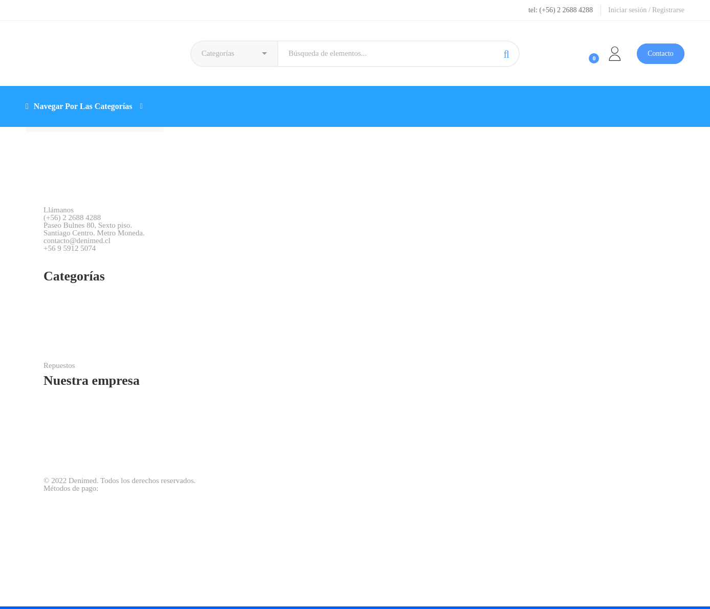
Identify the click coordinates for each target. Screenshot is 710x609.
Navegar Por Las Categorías (84, 106)
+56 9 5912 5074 (69, 248)
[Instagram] (64, 260)
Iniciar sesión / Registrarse (646, 10)
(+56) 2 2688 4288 (72, 218)
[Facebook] (45, 260)
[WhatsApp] (83, 260)
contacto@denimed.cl (76, 241)
